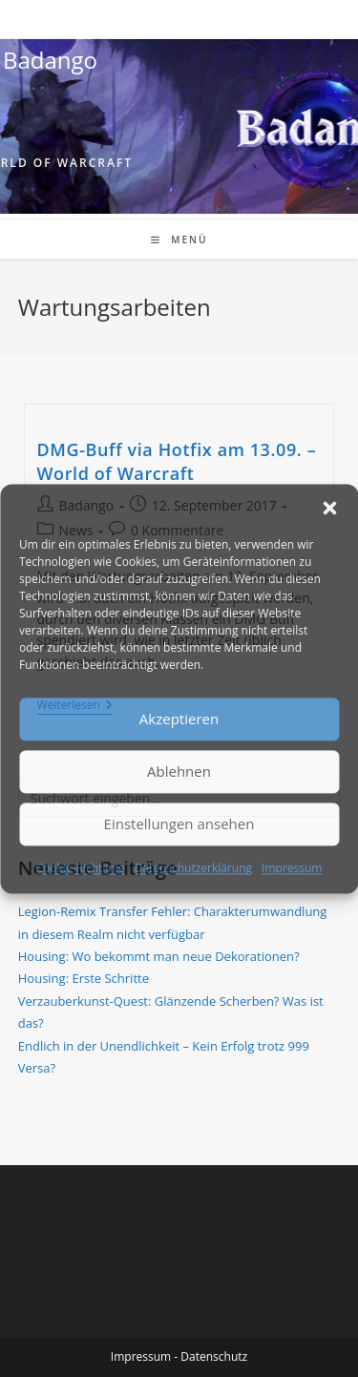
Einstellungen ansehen (179, 823)
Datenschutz (213, 1356)
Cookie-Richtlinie (80, 868)
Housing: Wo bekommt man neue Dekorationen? (159, 956)
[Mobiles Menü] (179, 239)
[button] (329, 507)
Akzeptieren (179, 718)
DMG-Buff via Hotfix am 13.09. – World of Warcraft (177, 461)
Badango (50, 59)
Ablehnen (179, 771)
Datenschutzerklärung (193, 868)
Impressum (292, 868)
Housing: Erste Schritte (83, 978)
